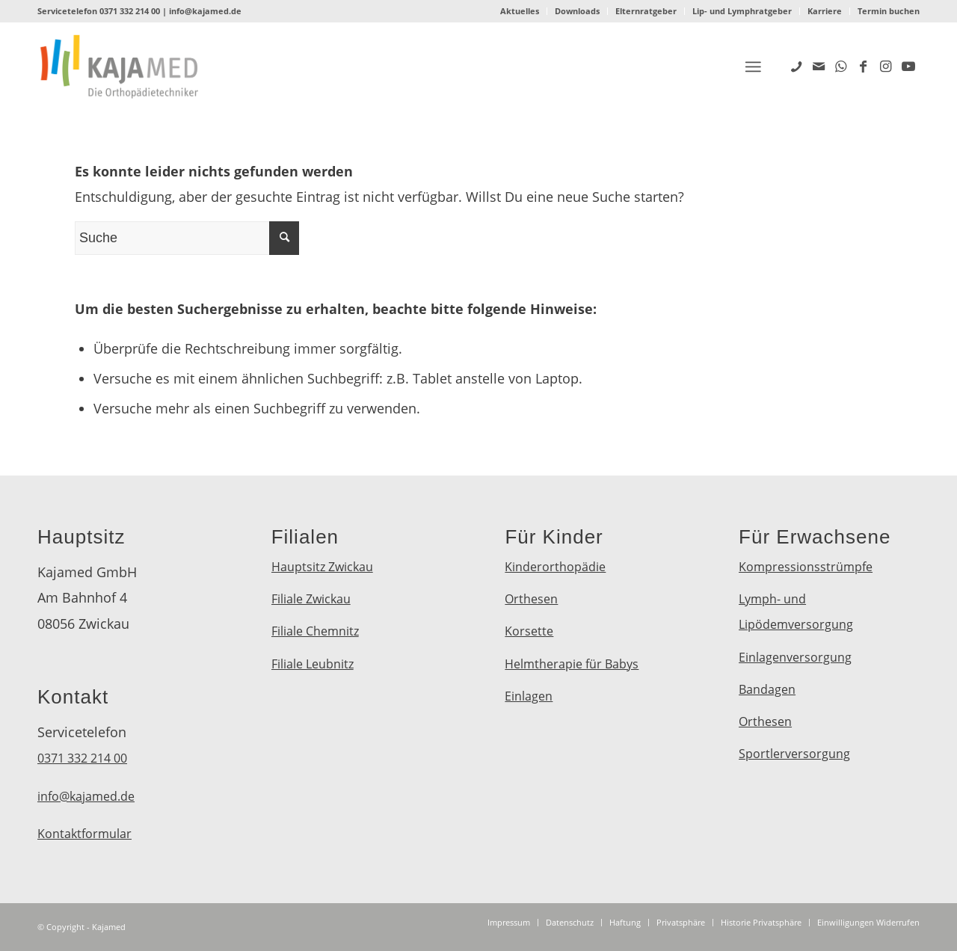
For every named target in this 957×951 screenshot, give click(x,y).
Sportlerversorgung (794, 753)
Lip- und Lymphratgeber (742, 10)
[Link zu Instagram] (886, 66)
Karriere (824, 10)
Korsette (529, 631)
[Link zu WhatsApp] (841, 66)
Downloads (577, 10)
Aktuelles (519, 10)
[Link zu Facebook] (863, 66)
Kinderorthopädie (555, 566)
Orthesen (531, 599)
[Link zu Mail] (818, 66)
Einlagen (529, 696)
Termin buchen (889, 10)
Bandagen (767, 689)
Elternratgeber (646, 10)
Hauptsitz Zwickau (322, 566)
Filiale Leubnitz (312, 664)
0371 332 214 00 (129, 10)
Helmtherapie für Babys (571, 664)
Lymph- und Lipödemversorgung (796, 612)
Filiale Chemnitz (315, 631)
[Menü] (753, 66)
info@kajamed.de (205, 10)
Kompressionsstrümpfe (806, 566)
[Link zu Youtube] (908, 66)
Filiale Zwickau (311, 599)
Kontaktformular (84, 833)
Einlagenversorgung (795, 657)
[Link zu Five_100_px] (796, 66)
